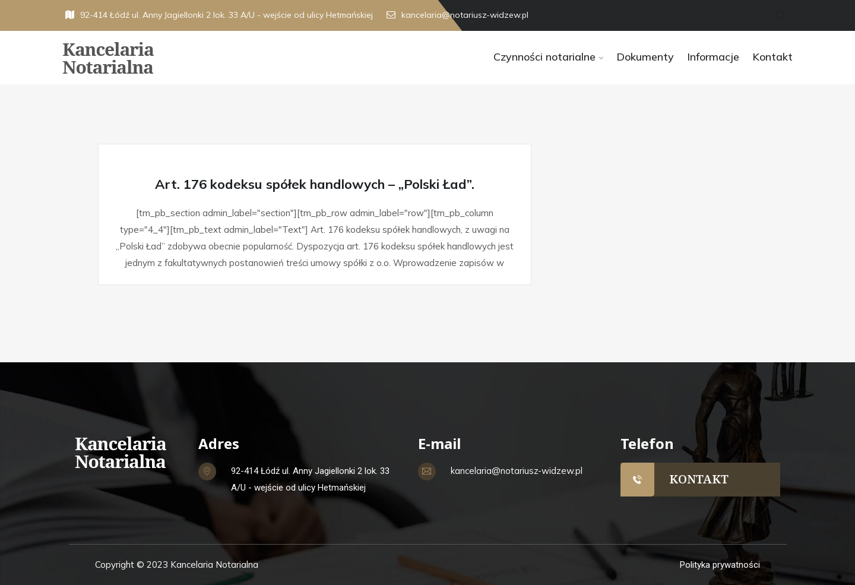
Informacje (713, 57)
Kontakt (772, 57)
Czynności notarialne (544, 57)
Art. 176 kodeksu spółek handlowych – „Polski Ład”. (314, 184)
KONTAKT (699, 479)
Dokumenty (645, 57)
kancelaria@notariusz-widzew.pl (457, 15)
